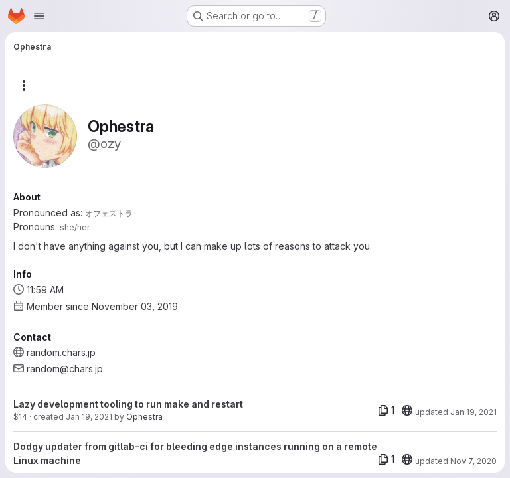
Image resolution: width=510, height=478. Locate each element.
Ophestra (144, 417)
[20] (407, 410)
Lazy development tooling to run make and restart (128, 404)
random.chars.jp (61, 352)
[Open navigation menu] (39, 16)
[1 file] (386, 410)
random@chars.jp (65, 368)
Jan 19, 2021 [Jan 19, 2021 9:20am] (89, 417)
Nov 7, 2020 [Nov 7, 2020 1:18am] (473, 461)
